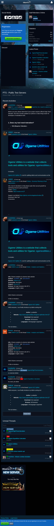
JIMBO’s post (15, 267)
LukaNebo (11, 105)
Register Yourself (13, 38)
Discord (16, 284)
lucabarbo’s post (16, 134)
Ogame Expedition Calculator (40, 57)
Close (11, 523)
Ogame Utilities (36, 62)
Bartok (50, 41)
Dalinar (14, 189)
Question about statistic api (39, 67)
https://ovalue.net (18, 191)
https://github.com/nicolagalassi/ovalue (30, 195)
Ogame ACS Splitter (13, 175)
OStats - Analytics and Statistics (35, 267)
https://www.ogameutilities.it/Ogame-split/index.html (33, 314)
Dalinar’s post (15, 181)
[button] (2, 2)
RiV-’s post (14, 107)
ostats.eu (16, 280)
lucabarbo (34, 55)
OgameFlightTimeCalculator (40, 53)
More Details (5, 523)
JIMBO (10, 132)
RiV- (33, 75)
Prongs (35, 16)
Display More (27, 413)
